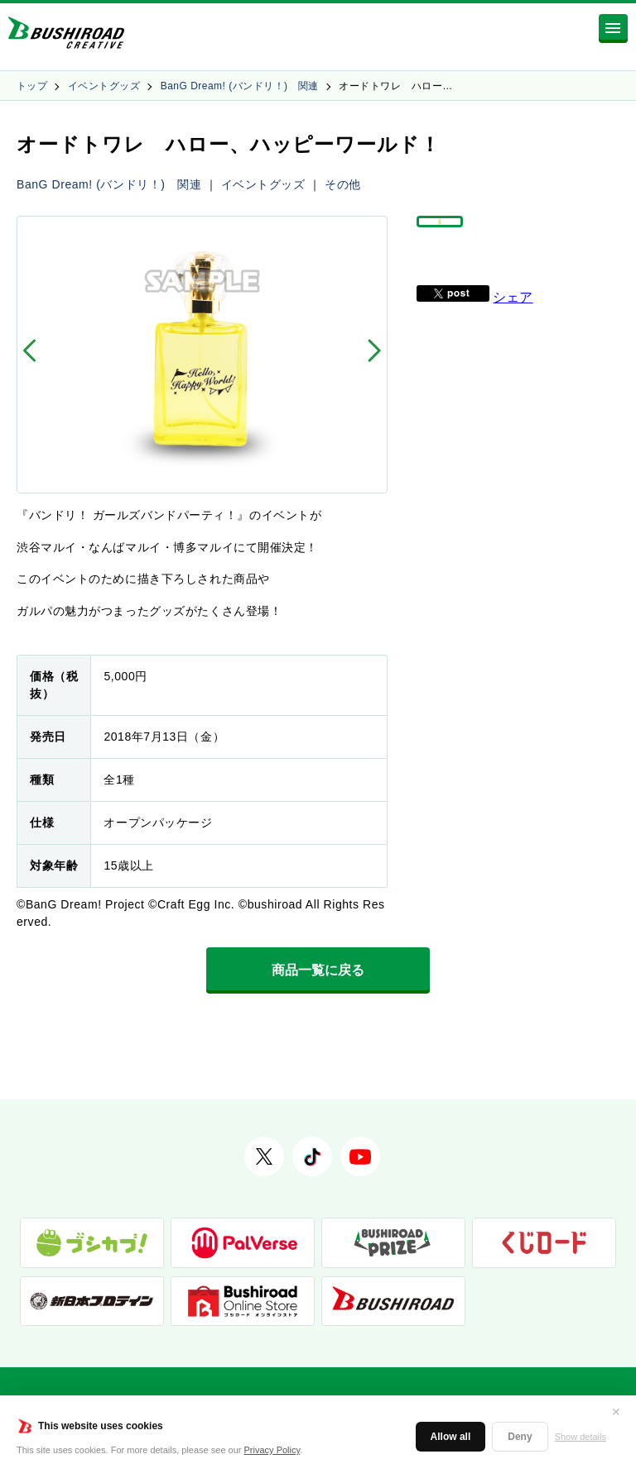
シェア (512, 320)
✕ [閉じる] (616, 1411)
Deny (520, 1436)
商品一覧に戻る (318, 970)
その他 (343, 184)
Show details (580, 1437)
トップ (32, 86)
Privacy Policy (272, 1450)
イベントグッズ (104, 86)
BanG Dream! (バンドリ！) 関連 (240, 86)
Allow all (451, 1436)
